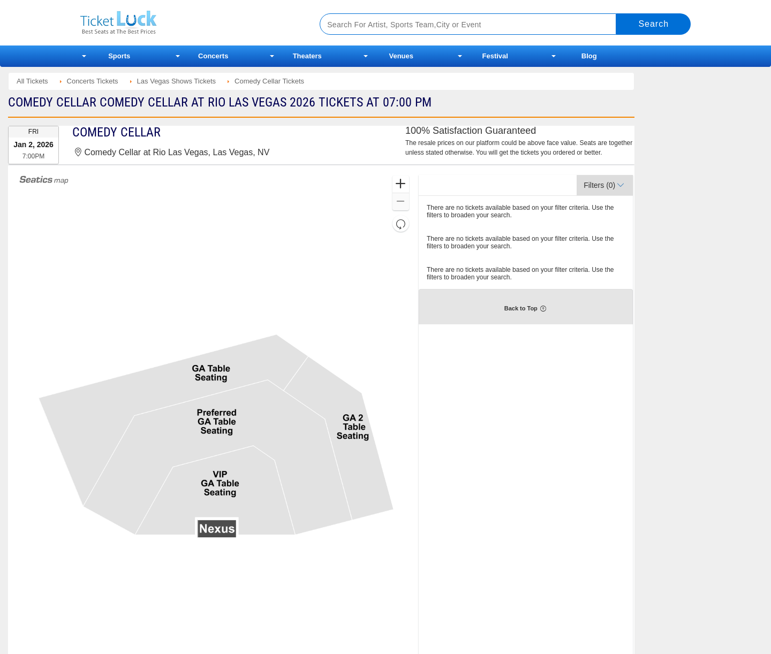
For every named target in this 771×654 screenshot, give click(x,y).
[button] (400, 184)
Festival (495, 56)
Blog (589, 56)
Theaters (307, 56)
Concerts (213, 56)
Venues (401, 56)
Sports (119, 56)
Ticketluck (187, 23)
